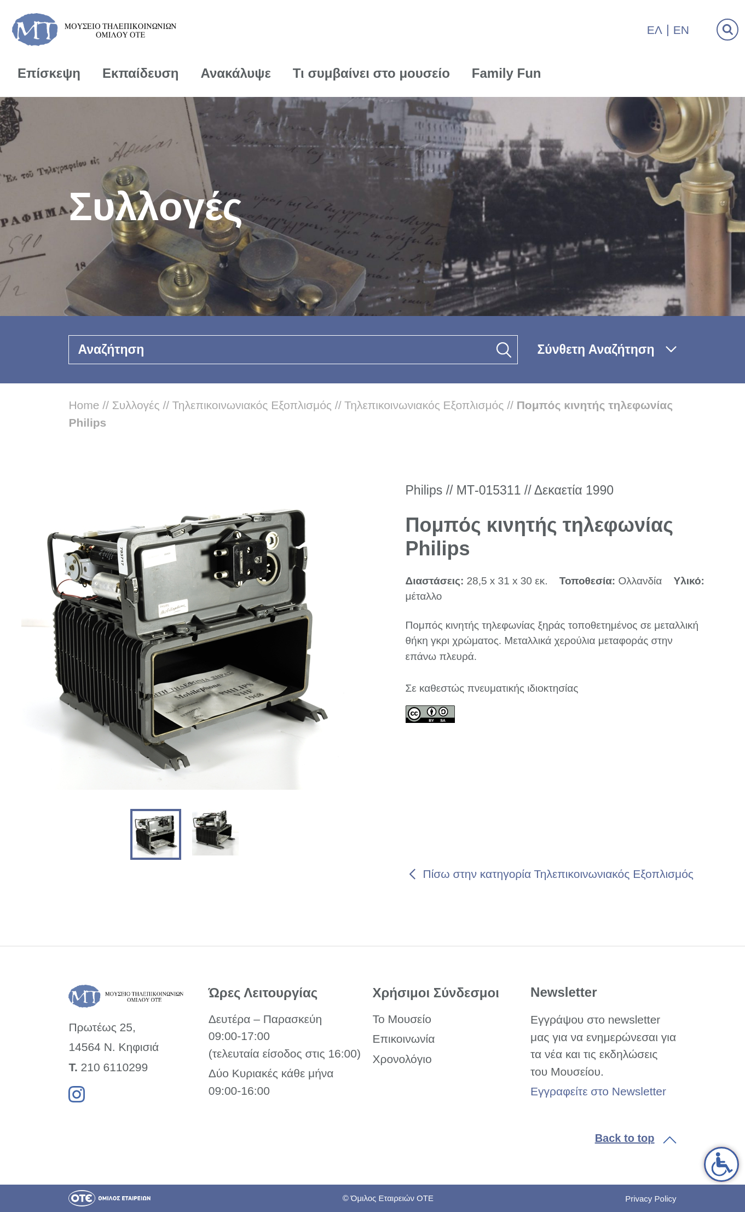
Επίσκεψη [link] (49, 73)
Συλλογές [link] (136, 405)
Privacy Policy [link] (650, 1198)
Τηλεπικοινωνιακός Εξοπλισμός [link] (252, 405)
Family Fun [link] (506, 73)
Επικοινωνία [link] (403, 1038)
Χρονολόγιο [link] (401, 1059)
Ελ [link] (654, 30)
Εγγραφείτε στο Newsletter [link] (598, 1091)
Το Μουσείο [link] (401, 1019)
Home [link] (83, 405)
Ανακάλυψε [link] (236, 73)
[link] (721, 1164)
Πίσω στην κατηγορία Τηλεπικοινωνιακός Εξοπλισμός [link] (558, 874)
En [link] (681, 30)
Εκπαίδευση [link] (140, 73)
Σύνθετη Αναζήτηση (596, 349)
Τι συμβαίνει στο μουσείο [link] (371, 73)
